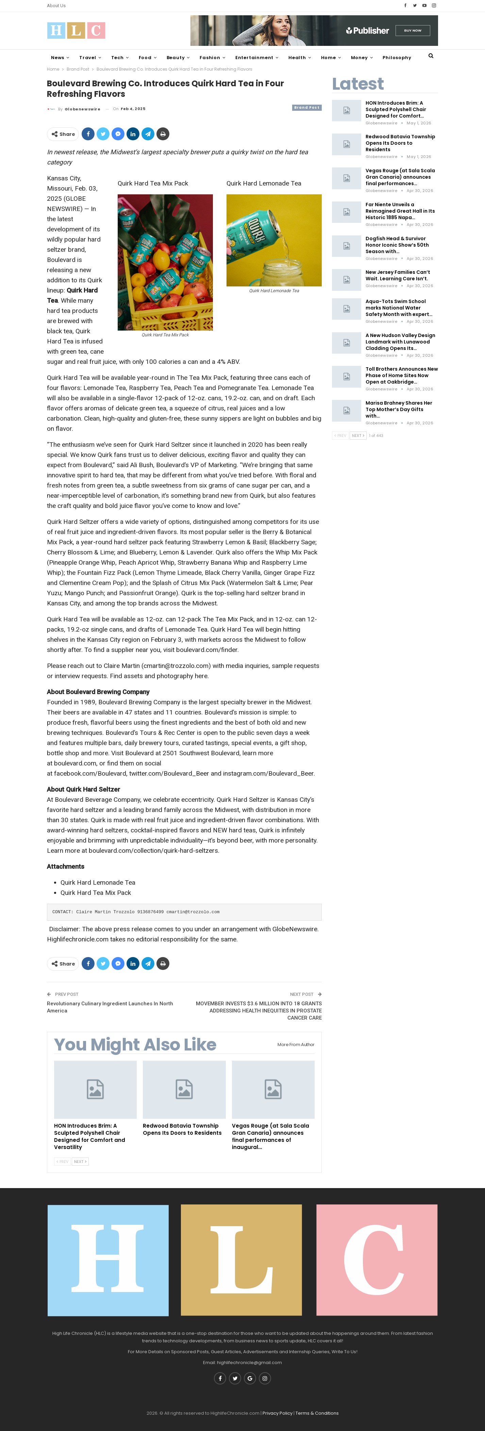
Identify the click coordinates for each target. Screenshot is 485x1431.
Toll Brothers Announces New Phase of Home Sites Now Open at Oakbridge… (402, 375)
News (57, 57)
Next (80, 1161)
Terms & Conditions (317, 1413)
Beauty (176, 57)
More (389, 57)
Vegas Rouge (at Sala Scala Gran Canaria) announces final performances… (400, 177)
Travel (87, 57)
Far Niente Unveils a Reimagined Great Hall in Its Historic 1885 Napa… (400, 211)
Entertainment (254, 57)
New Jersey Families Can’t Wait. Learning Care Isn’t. (398, 275)
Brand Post (307, 107)
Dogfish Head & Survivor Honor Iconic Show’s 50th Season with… (397, 245)
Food (145, 57)
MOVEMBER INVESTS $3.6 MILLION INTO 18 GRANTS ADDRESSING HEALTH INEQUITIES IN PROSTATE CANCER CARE (259, 1011)
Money (359, 57)
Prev (62, 1161)
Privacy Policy (277, 1413)
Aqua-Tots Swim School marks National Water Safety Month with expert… (399, 308)
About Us (56, 5)
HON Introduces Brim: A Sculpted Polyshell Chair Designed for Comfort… (396, 109)
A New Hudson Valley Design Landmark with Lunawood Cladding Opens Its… (400, 342)
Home (328, 57)
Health (297, 57)
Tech (117, 57)
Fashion (210, 57)
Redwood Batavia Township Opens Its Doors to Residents (400, 143)
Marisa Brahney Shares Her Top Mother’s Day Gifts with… (399, 409)
